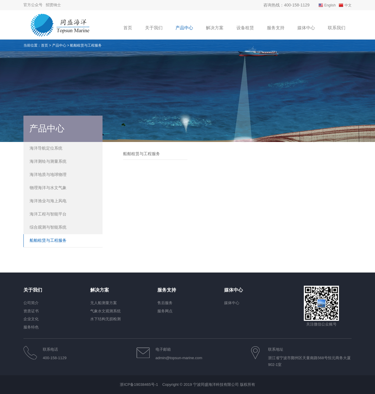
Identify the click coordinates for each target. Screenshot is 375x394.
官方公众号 (32, 5)
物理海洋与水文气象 (48, 187)
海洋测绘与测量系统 (48, 161)
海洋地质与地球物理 (48, 174)
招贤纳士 (53, 5)
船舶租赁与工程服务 (48, 240)
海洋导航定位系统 (46, 148)
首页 (44, 45)
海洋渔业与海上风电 (48, 200)
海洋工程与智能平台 (48, 214)
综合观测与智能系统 (48, 227)
